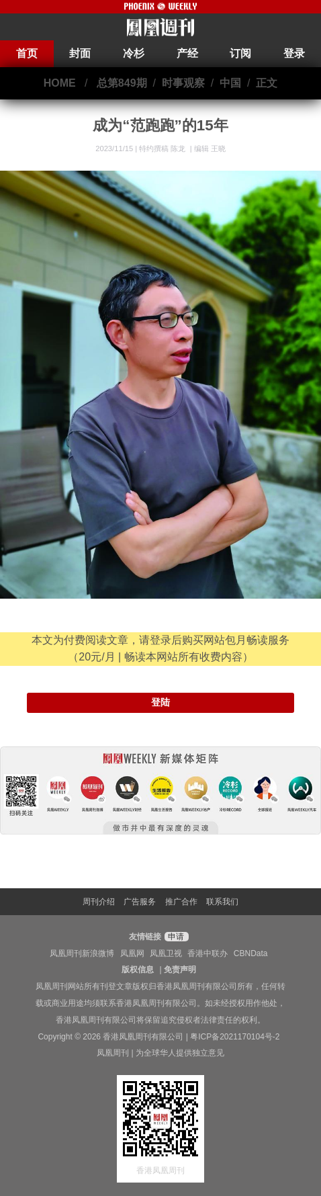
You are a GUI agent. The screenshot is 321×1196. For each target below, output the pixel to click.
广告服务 (140, 901)
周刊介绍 (99, 901)
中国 (230, 83)
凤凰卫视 (166, 953)
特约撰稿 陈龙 (163, 148)
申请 (175, 936)
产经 (187, 53)
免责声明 (180, 969)
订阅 (240, 53)
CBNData (251, 953)
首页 (27, 53)
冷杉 (133, 53)
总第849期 (122, 83)
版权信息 (138, 969)
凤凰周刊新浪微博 (82, 953)
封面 (80, 53)
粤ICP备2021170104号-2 (234, 1036)
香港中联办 (207, 953)
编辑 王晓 (210, 148)
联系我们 (222, 901)
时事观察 (183, 83)
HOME (60, 83)
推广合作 (181, 901)
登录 (294, 53)
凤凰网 (132, 953)
